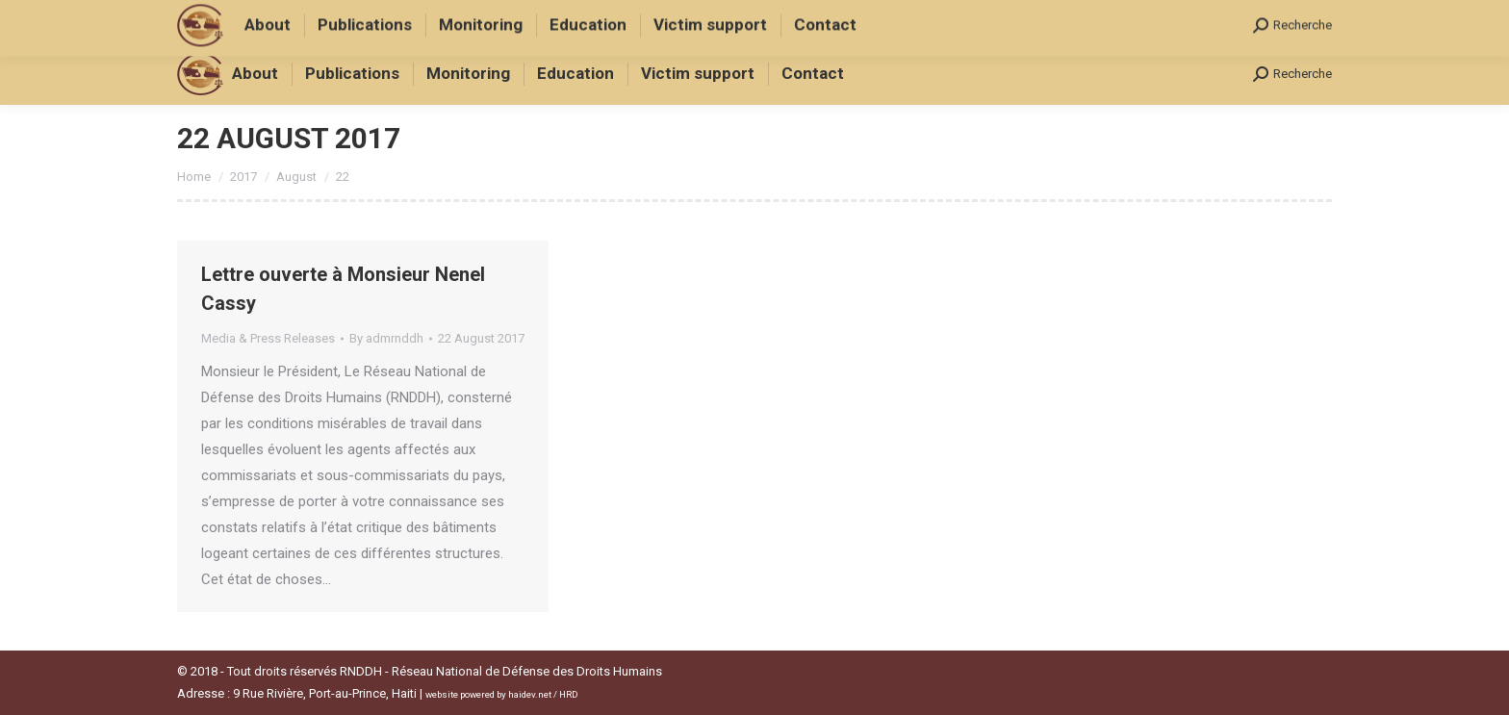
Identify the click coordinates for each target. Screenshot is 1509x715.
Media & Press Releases (268, 338)
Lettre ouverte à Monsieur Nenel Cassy (343, 289)
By (386, 338)
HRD (568, 694)
